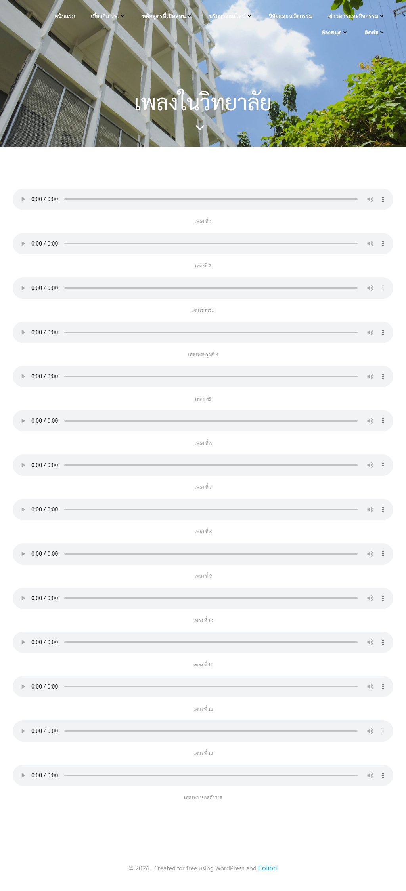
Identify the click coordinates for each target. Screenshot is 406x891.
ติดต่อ (374, 32)
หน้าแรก (64, 16)
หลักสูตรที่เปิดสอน (167, 16)
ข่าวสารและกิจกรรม (356, 16)
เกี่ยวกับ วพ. (108, 16)
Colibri (268, 868)
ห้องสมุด (335, 32)
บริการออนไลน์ (231, 16)
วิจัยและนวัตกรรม (290, 16)
